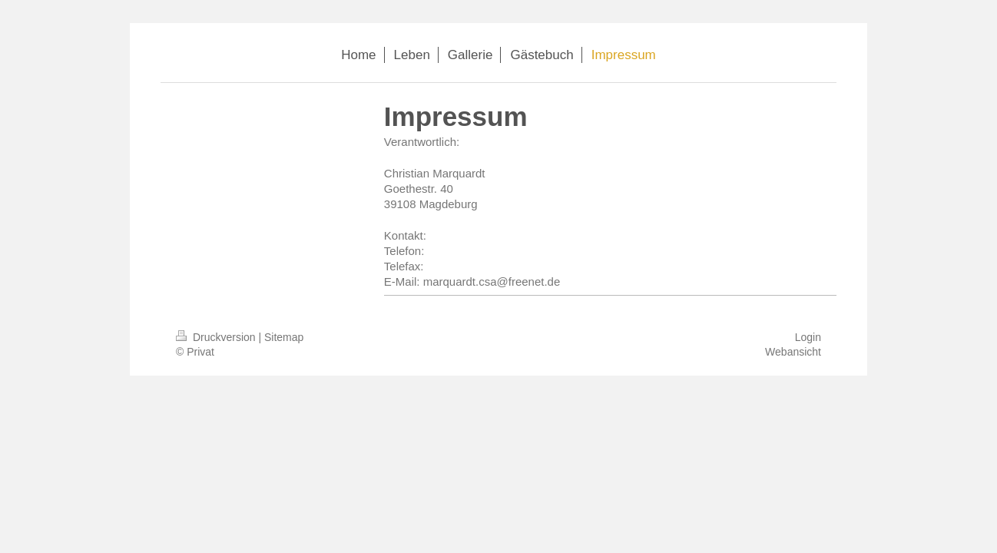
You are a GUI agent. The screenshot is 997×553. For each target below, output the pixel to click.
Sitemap (283, 337)
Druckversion (217, 337)
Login (808, 337)
